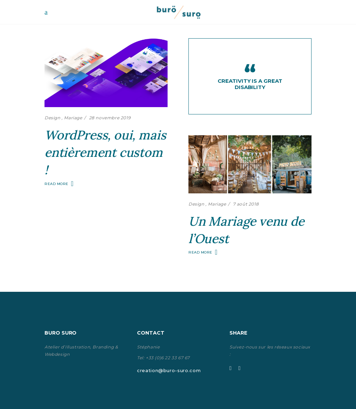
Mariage (73, 117)
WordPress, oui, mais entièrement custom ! (105, 152)
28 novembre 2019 (110, 117)
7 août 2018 (246, 204)
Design (52, 117)
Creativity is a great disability (250, 84)
